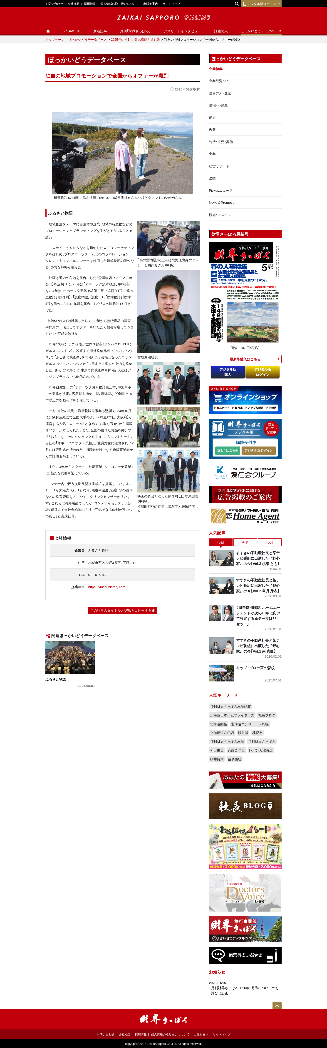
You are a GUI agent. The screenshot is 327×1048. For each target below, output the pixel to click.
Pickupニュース (221, 190)
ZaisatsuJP (72, 30)
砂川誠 (243, 732)
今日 (220, 542)
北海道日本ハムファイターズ (232, 715)
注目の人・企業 (220, 93)
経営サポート (219, 165)
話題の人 (221, 30)
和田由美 (217, 750)
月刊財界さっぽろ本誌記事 (230, 706)
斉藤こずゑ (236, 750)
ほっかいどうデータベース (261, 30)
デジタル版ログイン (261, 3)
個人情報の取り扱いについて (119, 3)
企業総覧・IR (218, 80)
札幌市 (257, 732)
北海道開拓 (218, 723)
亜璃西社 (234, 758)
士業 (212, 153)
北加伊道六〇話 (222, 732)
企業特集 (216, 68)
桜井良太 (217, 758)
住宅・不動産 (218, 105)
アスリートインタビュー (182, 30)
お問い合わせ (54, 3)
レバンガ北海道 (261, 750)
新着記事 (100, 30)
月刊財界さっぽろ (261, 741)
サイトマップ (171, 3)
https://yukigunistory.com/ (107, 586)
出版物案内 (150, 3)
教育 (212, 129)
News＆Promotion (222, 202)
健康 (212, 117)
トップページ (54, 39)
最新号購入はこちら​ (245, 359)
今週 (245, 542)
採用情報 (90, 3)
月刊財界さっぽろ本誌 (227, 741)
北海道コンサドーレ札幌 (250, 723)
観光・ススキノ (220, 214)
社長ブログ (266, 715)
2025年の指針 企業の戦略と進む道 (135, 39)
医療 (212, 178)
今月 (269, 542)
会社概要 (73, 3)
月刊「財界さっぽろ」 (135, 30)
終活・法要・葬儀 (221, 141)
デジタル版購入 (227, 372)
